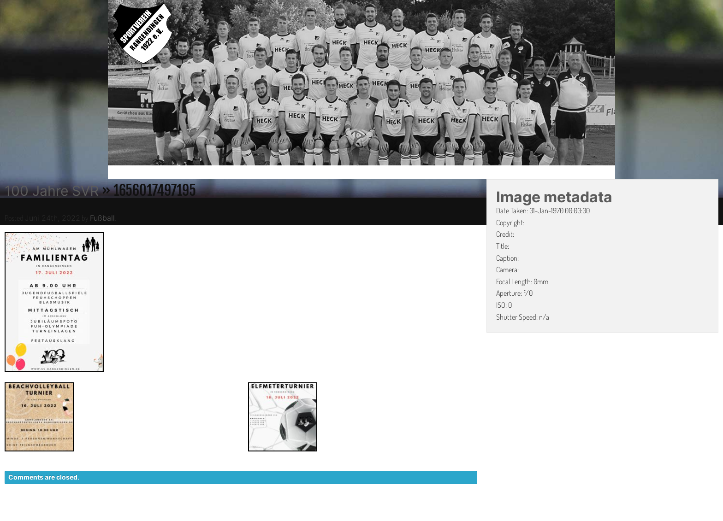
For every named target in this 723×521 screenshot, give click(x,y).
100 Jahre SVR (52, 190)
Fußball (102, 217)
